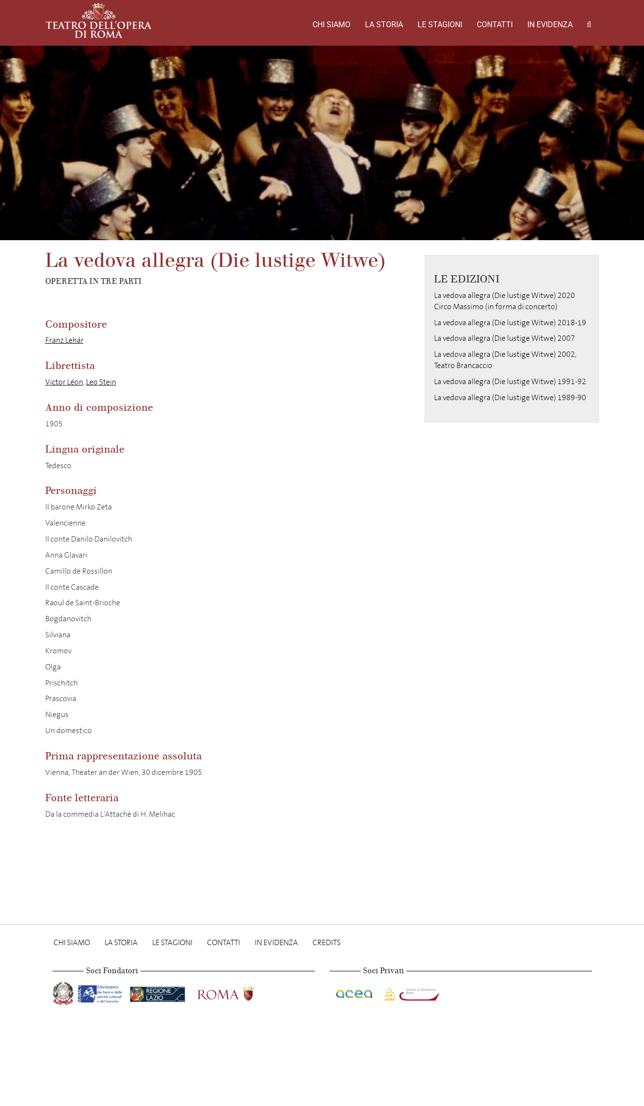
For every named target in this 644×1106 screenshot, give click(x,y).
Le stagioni (440, 24)
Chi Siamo (331, 24)
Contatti (495, 24)
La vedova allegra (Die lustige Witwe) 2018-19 (510, 322)
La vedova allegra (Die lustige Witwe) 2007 (504, 338)
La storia (384, 24)
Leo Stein (101, 382)
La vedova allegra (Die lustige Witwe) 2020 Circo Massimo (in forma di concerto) (504, 301)
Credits (327, 942)
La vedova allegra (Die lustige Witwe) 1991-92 (510, 381)
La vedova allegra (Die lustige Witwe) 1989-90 (510, 397)
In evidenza (550, 24)
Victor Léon (64, 382)
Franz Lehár (64, 340)
